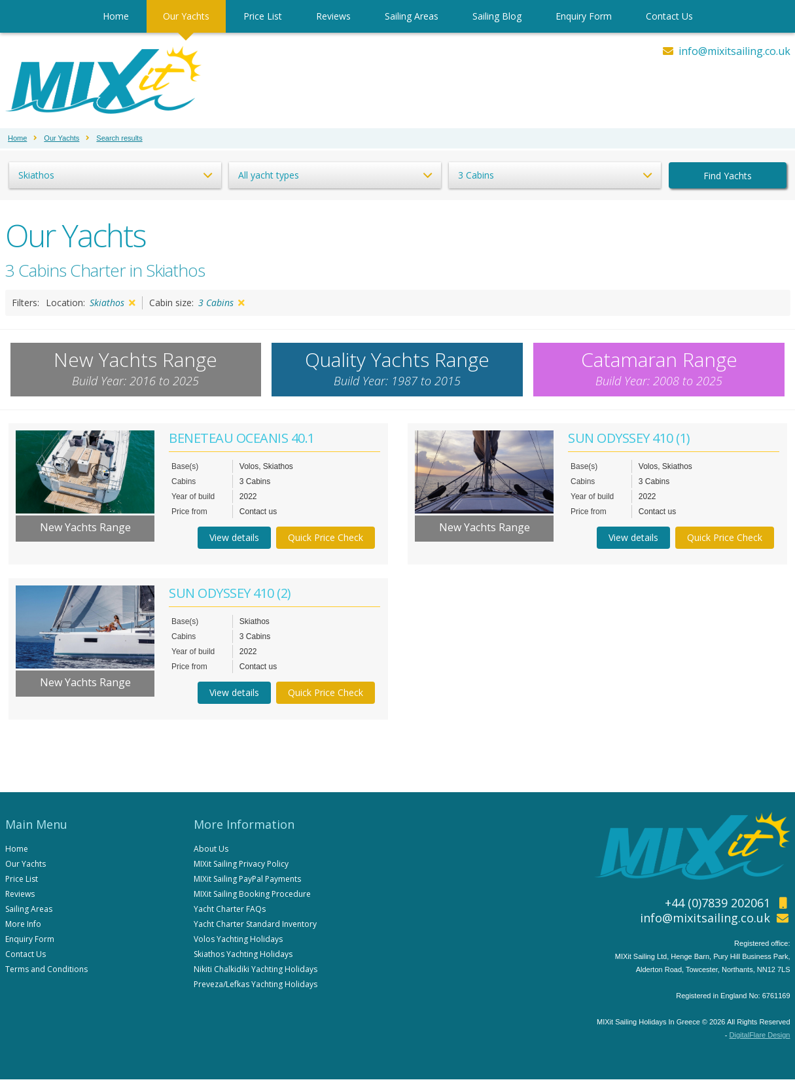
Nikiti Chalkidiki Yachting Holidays (255, 969)
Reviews (333, 16)
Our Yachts (186, 16)
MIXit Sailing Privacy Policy (241, 864)
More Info (23, 924)
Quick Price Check (325, 538)
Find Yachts (727, 175)
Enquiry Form (584, 16)
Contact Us (669, 16)
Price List (262, 16)
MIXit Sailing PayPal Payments (247, 879)
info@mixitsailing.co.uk (734, 51)
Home (116, 16)
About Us (211, 849)
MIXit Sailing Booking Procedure (252, 894)
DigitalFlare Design (760, 1035)
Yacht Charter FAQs (230, 909)
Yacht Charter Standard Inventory (255, 924)
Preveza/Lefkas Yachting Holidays (255, 984)
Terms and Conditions (46, 969)
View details (234, 538)
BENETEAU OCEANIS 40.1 (242, 438)
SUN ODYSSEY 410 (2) (230, 593)
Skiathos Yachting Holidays (243, 954)
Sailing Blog (496, 16)
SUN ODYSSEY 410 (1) (629, 438)
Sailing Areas (411, 16)
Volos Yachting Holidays (238, 939)
